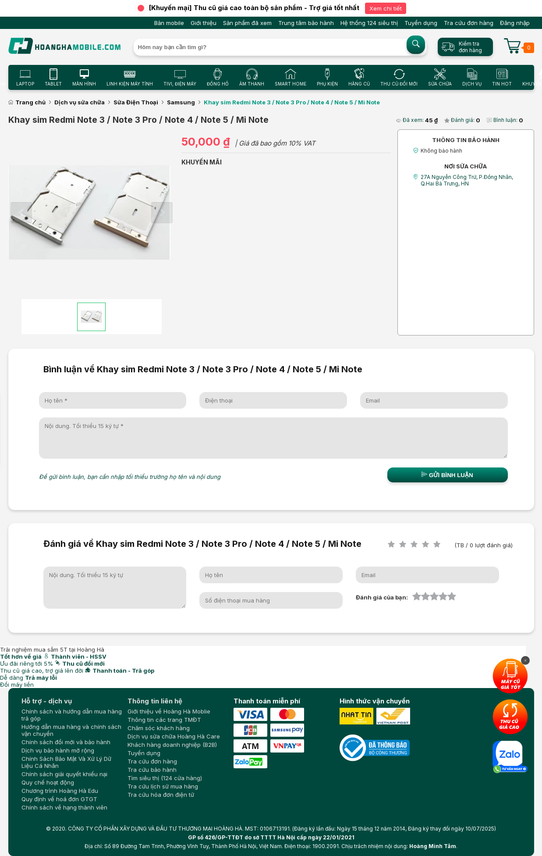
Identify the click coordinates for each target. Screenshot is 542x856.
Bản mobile (169, 22)
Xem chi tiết (385, 8)
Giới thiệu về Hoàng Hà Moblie (169, 711)
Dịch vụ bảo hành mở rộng (57, 750)
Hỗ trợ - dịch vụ (46, 701)
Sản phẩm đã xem (247, 22)
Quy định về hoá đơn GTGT (59, 798)
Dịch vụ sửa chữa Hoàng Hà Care (174, 736)
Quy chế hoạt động (47, 782)
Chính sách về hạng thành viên (64, 807)
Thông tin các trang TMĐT (164, 719)
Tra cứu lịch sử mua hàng (163, 786)
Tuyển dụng (420, 22)
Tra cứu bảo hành (152, 769)
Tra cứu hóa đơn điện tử (161, 794)
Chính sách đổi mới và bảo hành (65, 741)
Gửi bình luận (447, 474)
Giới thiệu (203, 22)
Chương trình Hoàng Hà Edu (59, 790)
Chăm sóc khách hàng (159, 727)
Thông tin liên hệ (155, 701)
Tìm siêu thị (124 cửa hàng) (165, 777)
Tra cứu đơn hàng (468, 22)
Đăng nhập (515, 22)
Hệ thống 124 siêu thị (369, 22)
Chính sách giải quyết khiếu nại (64, 774)
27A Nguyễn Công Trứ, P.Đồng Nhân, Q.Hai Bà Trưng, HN (467, 180)
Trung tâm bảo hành (306, 22)
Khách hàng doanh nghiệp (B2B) (172, 744)
